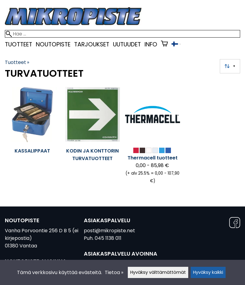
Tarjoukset (91, 44)
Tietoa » (114, 272)
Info (151, 44)
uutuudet (127, 44)
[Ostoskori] (164, 44)
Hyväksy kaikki (208, 272)
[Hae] (122, 34)
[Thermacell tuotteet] (152, 138)
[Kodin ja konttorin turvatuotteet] (92, 138)
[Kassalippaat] (32, 138)
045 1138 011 (108, 238)
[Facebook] (234, 223)
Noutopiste (53, 44)
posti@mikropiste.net (109, 230)
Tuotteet (18, 44)
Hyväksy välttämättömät (158, 272)
